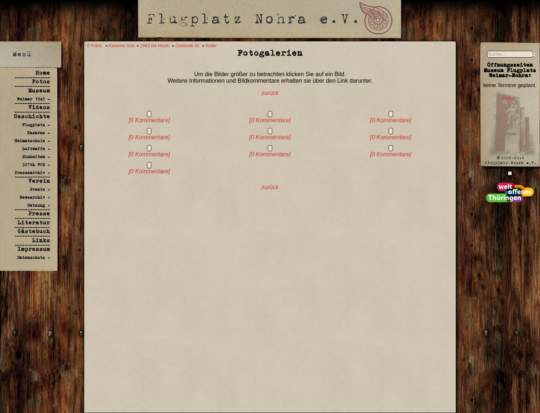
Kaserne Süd (121, 45)
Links (41, 240)
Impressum (33, 249)
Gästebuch (33, 231)
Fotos (41, 81)
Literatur (33, 222)
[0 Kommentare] (149, 120)
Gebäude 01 (188, 45)
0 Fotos (94, 45)
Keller (211, 45)
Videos (39, 107)
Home (43, 73)
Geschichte (32, 116)
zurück (269, 93)
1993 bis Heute (154, 45)
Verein (39, 181)
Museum (39, 90)
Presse (39, 213)
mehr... (510, 98)
